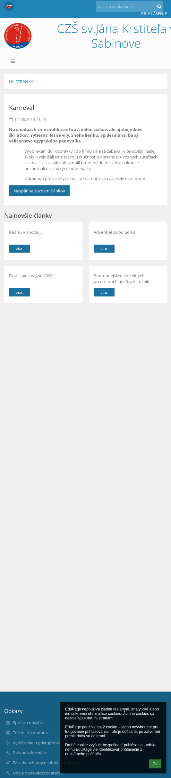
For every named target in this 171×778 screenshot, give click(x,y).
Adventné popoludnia (114, 232)
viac (19, 248)
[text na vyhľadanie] (130, 6)
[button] (9, 6)
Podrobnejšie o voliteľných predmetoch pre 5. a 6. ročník (121, 278)
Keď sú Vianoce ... (25, 232)
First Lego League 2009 (30, 276)
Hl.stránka (21, 82)
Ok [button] (155, 764)
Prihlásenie (154, 13)
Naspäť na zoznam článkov (39, 191)
